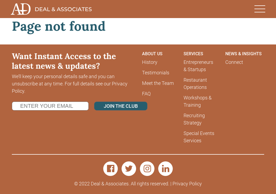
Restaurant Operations (195, 83)
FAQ (146, 93)
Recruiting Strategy (194, 119)
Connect (234, 62)
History (149, 62)
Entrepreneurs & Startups (198, 65)
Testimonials (155, 72)
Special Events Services (199, 136)
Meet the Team (158, 83)
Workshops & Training (198, 101)
